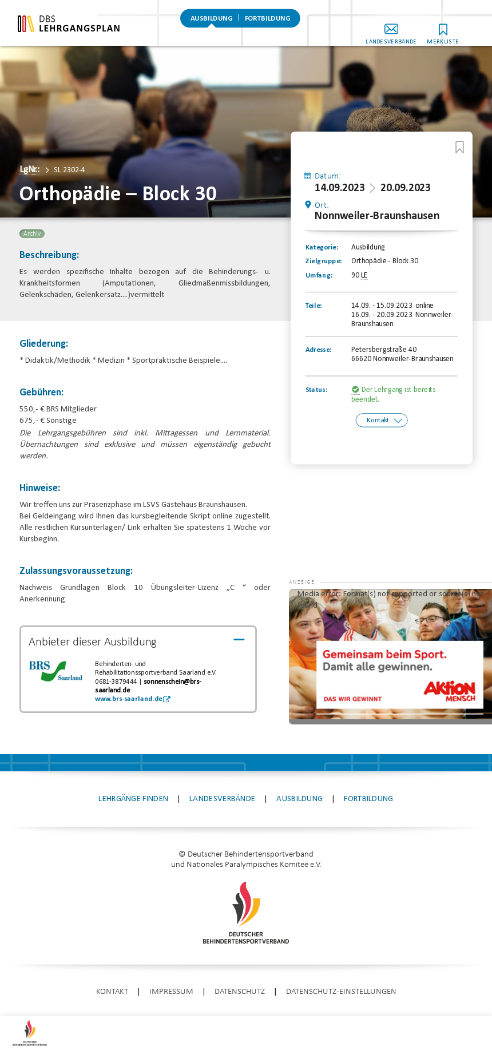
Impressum (171, 992)
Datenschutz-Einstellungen (341, 992)
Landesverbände (407, 33)
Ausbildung (212, 26)
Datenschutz (240, 992)
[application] (390, 656)
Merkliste (459, 33)
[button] (312, 606)
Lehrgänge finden (133, 799)
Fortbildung (268, 26)
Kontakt (378, 421)
